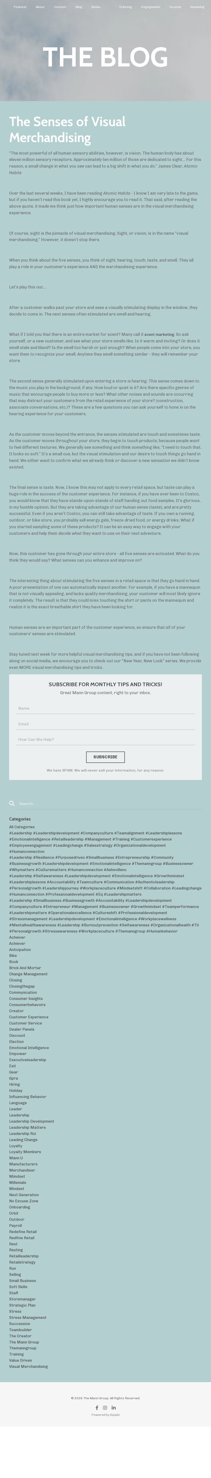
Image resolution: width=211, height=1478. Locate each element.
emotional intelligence (30, 1076)
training (17, 1404)
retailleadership (25, 1299)
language (18, 1135)
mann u (16, 1194)
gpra (14, 1109)
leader (16, 1142)
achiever (17, 965)
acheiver (17, 958)
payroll (16, 1266)
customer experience (30, 1044)
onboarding (20, 1247)
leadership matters (28, 1162)
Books (95, 7)
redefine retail (23, 1273)
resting (16, 1293)
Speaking (197, 7)
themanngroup (24, 1398)
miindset (17, 1214)
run (13, 1312)
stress (15, 1358)
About (40, 7)
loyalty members (26, 1188)
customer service (26, 1050)
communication (24, 1017)
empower (18, 1083)
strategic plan (23, 1352)
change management (29, 998)
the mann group (25, 1391)
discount (17, 1063)
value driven (21, 1411)
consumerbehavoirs (29, 1030)
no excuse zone (24, 1240)
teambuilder (21, 1378)
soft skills (18, 1332)
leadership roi (23, 1168)
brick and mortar (26, 991)
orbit (14, 1253)
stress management (29, 1365)
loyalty (16, 1181)
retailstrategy (23, 1306)
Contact (60, 7)
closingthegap (23, 1011)
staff (14, 1339)
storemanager (23, 1345)
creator (17, 1037)
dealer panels (22, 1057)
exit (13, 1096)
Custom (175, 7)
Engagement (150, 7)
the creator (21, 1384)
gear (14, 1103)
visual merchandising (30, 1417)
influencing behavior (29, 1129)
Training (124, 7)
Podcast (20, 7)
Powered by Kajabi (105, 1466)
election (17, 1070)
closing (16, 1004)
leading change (24, 1175)
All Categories (22, 827)
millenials (18, 1220)
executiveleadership (29, 1089)
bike (13, 978)
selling (15, 1319)
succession (20, 1371)
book (14, 985)
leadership (20, 1149)
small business (23, 1325)
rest (13, 1286)
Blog (78, 7)
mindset (17, 1227)
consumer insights (27, 1024)
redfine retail (22, 1280)
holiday (16, 1122)
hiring (15, 1116)
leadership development (33, 1155)
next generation (25, 1234)
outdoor (17, 1260)
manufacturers (24, 1201)
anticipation (21, 971)
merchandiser (23, 1207)
